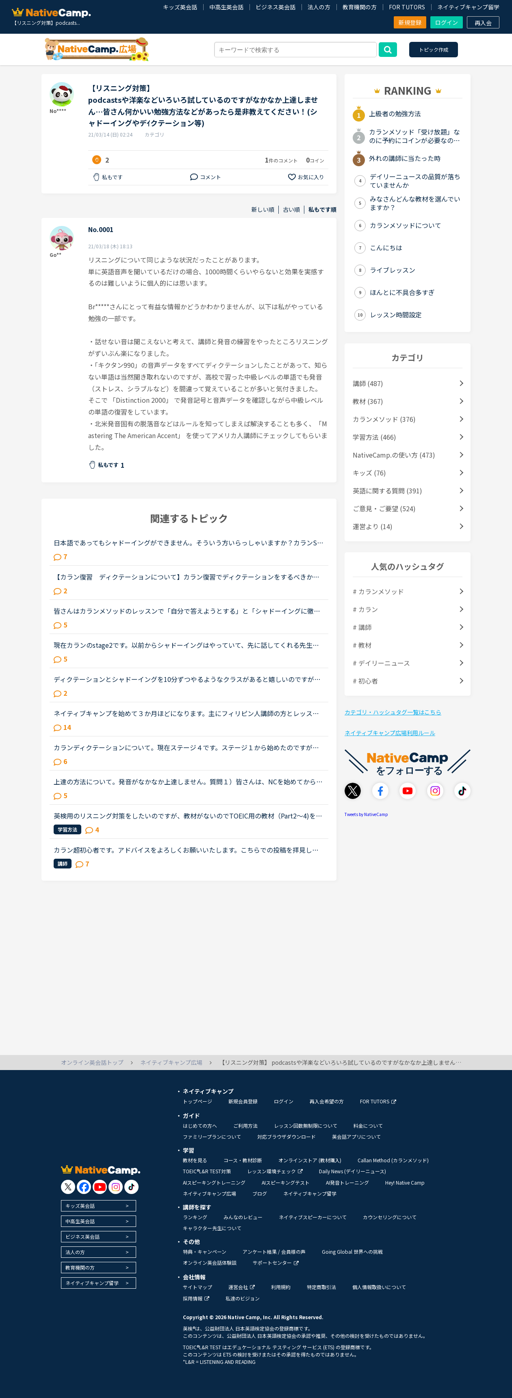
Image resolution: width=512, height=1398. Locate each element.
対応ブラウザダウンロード (286, 1136)
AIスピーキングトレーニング (214, 1182)
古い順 (291, 209)
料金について (368, 1125)
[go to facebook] (84, 1187)
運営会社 (241, 1286)
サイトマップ (197, 1286)
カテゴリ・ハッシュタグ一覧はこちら (393, 712)
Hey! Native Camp (405, 1182)
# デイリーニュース (381, 663)
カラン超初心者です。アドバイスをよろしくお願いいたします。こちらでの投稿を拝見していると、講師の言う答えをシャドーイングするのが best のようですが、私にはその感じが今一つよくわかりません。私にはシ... (188, 850)
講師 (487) (368, 383)
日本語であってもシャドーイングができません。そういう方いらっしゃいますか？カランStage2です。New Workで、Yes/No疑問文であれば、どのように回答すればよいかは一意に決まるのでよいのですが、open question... (188, 542)
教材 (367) (368, 401)
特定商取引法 (321, 1286)
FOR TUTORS (407, 7)
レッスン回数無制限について (305, 1125)
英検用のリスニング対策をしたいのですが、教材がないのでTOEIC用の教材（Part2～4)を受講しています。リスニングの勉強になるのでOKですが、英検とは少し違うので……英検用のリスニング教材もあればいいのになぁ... (188, 816)
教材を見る (195, 1160)
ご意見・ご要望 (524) (384, 508)
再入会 (483, 23)
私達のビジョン (243, 1298)
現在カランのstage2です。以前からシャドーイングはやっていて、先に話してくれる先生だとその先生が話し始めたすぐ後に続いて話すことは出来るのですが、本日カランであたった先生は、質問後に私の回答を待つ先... (187, 645)
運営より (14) (373, 526)
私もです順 (322, 209)
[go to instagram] (115, 1187)
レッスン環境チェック (275, 1171)
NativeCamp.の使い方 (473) (394, 455)
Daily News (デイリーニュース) (352, 1171)
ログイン (446, 22)
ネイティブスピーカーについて (313, 1216)
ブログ (259, 1193)
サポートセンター (276, 1262)
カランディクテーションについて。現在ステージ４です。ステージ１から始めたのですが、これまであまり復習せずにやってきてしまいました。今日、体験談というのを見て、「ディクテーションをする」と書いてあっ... (186, 747)
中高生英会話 (226, 7)
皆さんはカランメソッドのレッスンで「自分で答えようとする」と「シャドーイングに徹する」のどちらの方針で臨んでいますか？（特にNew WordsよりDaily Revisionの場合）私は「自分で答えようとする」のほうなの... (187, 611)
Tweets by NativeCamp (366, 814)
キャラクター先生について (212, 1227)
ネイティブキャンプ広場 (209, 1193)
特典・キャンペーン (204, 1251)
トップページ (197, 1101)
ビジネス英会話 (275, 7)
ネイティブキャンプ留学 (468, 7)
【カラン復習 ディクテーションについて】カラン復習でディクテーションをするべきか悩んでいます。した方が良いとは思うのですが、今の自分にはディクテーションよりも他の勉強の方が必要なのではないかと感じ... (186, 577)
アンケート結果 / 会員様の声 (274, 1251)
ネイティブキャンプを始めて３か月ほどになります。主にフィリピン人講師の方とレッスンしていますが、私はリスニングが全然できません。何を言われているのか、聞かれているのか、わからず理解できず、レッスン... (187, 713)
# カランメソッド (378, 591)
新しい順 (263, 209)
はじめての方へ (200, 1125)
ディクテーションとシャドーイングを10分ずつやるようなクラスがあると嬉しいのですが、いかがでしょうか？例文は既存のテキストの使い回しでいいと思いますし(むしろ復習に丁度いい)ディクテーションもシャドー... (188, 679)
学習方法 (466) (374, 437)
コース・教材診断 (242, 1160)
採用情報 (196, 1298)
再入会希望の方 (327, 1101)
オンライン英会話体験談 (209, 1262)
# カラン (365, 609)
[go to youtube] (100, 1187)
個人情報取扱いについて (379, 1286)
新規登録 (410, 22)
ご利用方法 (245, 1125)
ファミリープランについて (212, 1136)
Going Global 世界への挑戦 (352, 1251)
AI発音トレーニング (347, 1182)
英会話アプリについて (356, 1136)
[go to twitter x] (68, 1187)
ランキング (195, 1216)
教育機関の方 (360, 7)
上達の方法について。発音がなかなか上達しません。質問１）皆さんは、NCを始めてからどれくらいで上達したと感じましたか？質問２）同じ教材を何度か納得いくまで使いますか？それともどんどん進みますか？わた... (188, 781)
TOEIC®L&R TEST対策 (207, 1171)
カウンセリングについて (390, 1216)
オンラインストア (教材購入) (309, 1160)
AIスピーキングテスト (286, 1182)
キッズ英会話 (180, 7)
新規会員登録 (243, 1101)
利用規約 (281, 1286)
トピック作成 (433, 49)
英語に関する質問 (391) (387, 490)
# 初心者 (365, 681)
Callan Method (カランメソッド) (393, 1160)
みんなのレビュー (243, 1216)
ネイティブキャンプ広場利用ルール (390, 733)
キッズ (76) (369, 473)
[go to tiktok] (131, 1187)
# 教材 (362, 645)
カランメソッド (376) (384, 419)
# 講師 (362, 627)
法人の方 (319, 7)
